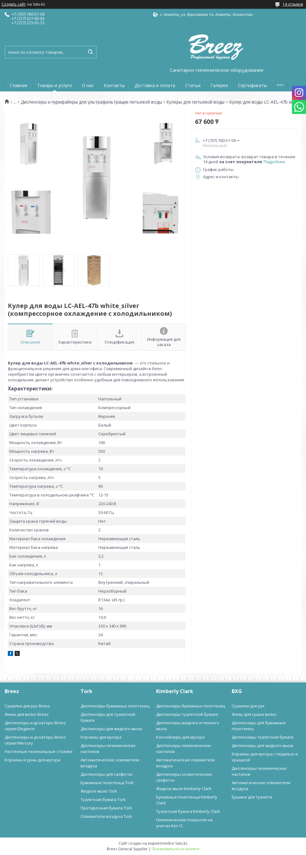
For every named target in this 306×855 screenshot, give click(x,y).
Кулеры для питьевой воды (195, 102)
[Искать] (90, 52)
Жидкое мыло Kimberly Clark (183, 788)
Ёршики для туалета (252, 797)
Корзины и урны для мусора (32, 760)
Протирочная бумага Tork (106, 808)
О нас (88, 85)
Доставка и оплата (155, 85)
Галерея (219, 85)
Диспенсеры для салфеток (107, 774)
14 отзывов (293, 4)
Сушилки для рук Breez (27, 706)
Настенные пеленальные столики (38, 751)
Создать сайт (14, 4)
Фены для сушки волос (254, 714)
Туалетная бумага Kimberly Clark (188, 811)
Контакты (114, 85)
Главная (18, 85)
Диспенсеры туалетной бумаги (187, 714)
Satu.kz (181, 843)
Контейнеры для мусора (180, 737)
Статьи (192, 85)
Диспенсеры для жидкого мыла (111, 728)
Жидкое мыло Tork (99, 791)
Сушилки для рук (248, 706)
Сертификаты (252, 85)
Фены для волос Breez (27, 714)
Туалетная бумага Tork (103, 799)
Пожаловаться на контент (176, 849)
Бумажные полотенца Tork (107, 782)
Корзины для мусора (101, 737)
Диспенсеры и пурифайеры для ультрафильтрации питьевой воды (91, 102)
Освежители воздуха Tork (106, 816)
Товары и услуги (54, 85)
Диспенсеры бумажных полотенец (115, 706)
